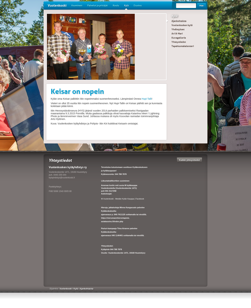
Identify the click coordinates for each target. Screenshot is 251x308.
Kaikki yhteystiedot (189, 160)
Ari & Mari (177, 33)
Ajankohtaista (179, 21)
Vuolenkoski (57, 5)
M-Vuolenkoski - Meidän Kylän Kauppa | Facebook (122, 199)
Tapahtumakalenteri (183, 46)
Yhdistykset (178, 29)
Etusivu (138, 5)
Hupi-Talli (147, 98)
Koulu (116, 5)
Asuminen (76, 5)
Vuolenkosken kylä (182, 25)
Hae (201, 5)
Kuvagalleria (179, 37)
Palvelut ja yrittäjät (97, 5)
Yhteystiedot (179, 41)
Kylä (126, 7)
